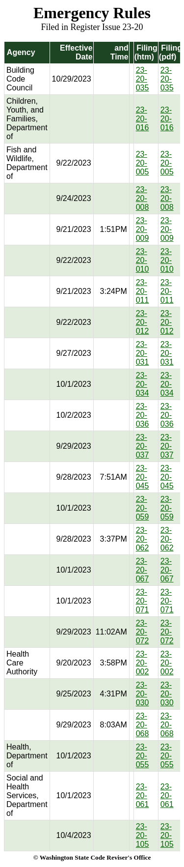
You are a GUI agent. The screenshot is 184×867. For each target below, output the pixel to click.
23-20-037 (142, 446)
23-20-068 (142, 725)
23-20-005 (142, 163)
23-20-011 (142, 291)
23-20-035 (142, 79)
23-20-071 (142, 601)
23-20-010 (142, 260)
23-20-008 (142, 198)
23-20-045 (142, 477)
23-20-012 (142, 322)
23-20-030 (142, 694)
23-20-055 (142, 756)
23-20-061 (142, 795)
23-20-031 (142, 353)
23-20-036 (142, 415)
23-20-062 (142, 539)
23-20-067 (142, 570)
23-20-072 (142, 632)
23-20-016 (142, 119)
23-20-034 (142, 384)
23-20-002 (142, 663)
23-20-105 (142, 835)
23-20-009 (142, 229)
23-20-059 (142, 508)
